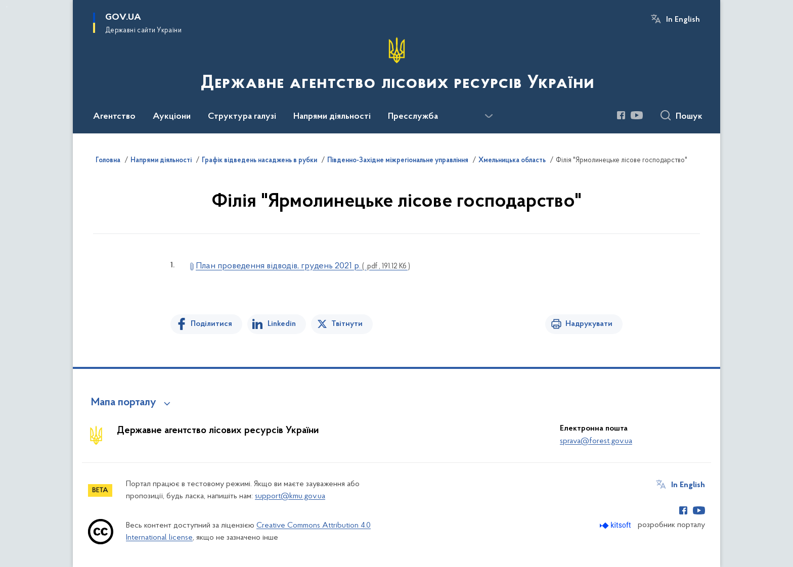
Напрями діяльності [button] (332, 116)
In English (683, 20)
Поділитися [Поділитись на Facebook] (211, 324)
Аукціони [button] (172, 116)
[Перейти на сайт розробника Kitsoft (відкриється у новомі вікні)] (616, 525)
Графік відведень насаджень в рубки (259, 160)
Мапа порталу (123, 402)
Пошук (689, 116)
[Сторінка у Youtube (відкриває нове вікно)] (637, 115)
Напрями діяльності (161, 160)
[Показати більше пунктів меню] (488, 116)
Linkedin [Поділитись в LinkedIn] (282, 324)
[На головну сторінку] (396, 65)
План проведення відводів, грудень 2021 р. (303, 266)
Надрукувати (588, 324)
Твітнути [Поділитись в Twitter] (347, 324)
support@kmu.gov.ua (290, 496)
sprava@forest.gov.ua (596, 441)
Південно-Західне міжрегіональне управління (397, 160)
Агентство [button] (114, 116)
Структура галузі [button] (242, 116)
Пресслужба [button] (413, 116)
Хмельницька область (512, 160)
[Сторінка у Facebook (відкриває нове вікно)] (621, 115)
